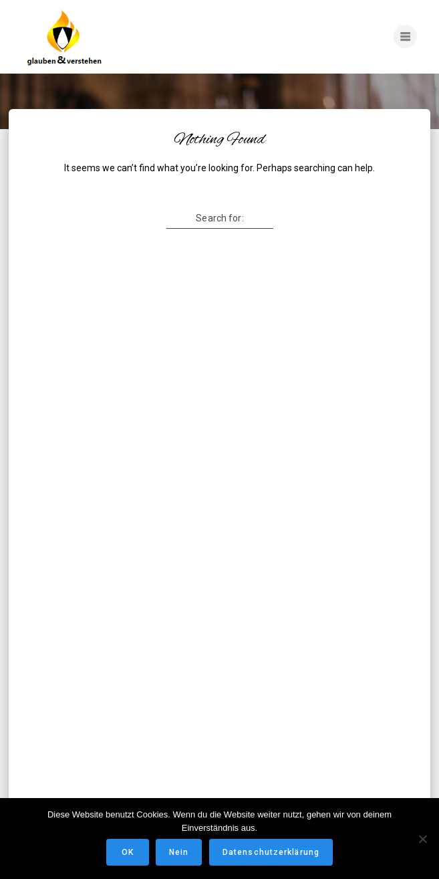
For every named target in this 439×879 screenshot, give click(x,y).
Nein (178, 852)
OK (128, 852)
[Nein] (422, 839)
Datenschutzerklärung (271, 852)
